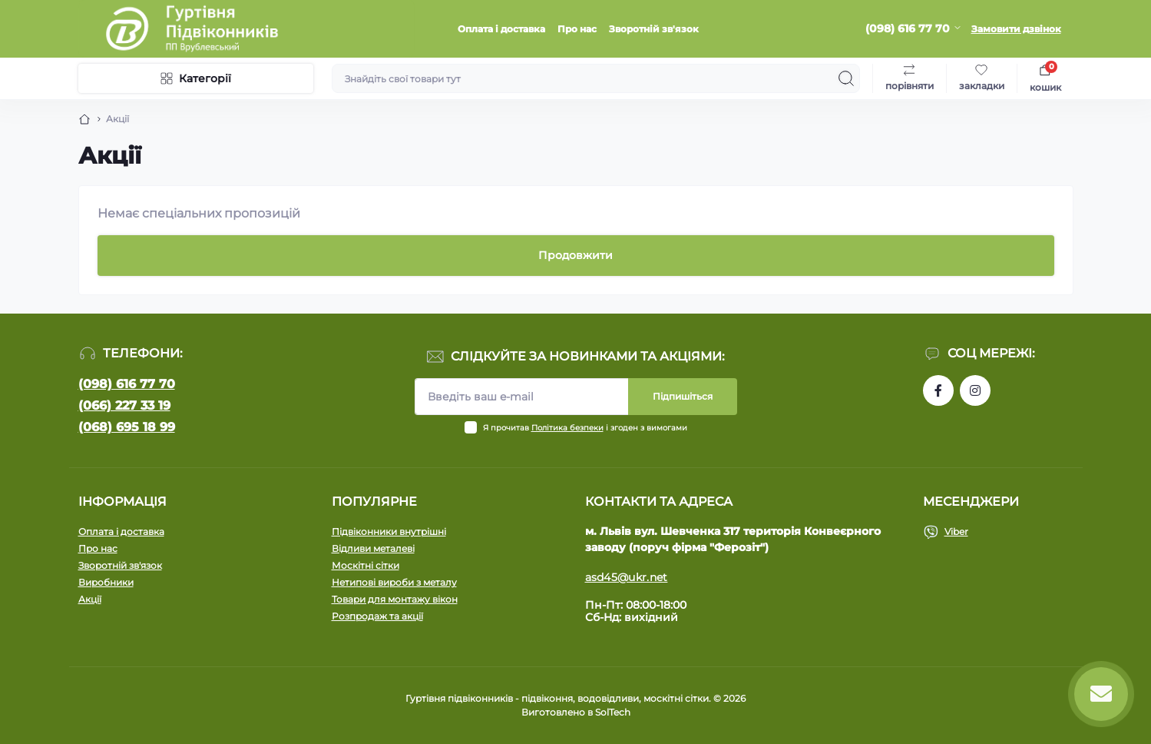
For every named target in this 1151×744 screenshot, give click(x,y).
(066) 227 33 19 (124, 405)
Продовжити (575, 255)
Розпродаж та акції (377, 616)
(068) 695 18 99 (126, 427)
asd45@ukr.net (626, 577)
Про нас (577, 29)
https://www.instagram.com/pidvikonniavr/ (975, 390)
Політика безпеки (567, 428)
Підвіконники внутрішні (389, 531)
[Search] (846, 78)
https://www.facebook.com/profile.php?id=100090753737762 (938, 390)
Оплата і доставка (501, 29)
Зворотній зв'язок (654, 29)
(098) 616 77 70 (126, 384)
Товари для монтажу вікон (395, 599)
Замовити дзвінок (1016, 29)
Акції (89, 599)
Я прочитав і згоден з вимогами (585, 428)
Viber (956, 531)
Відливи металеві (373, 548)
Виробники (106, 582)
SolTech (612, 712)
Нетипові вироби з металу (394, 582)
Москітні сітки (365, 565)
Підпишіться (683, 396)
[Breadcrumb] (84, 119)
